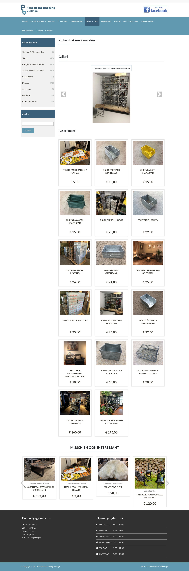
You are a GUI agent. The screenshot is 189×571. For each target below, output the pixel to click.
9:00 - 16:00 (110, 554)
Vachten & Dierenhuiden (38, 52)
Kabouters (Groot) (38, 101)
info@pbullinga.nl (29, 531)
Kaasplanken (38, 76)
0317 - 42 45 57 (29, 528)
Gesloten (109, 530)
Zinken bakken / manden (38, 70)
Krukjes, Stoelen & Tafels (38, 64)
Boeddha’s (38, 95)
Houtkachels (27, 30)
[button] (64, 94)
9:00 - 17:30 (110, 524)
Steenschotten (76, 21)
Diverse (38, 82)
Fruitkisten (62, 21)
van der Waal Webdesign (158, 566)
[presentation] (21, 483)
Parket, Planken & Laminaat (42, 21)
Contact (49, 30)
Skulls (38, 58)
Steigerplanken (147, 21)
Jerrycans (38, 89)
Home (24, 21)
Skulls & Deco (92, 21)
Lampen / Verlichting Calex (126, 21)
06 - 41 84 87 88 (29, 524)
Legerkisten (106, 21)
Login (95, 566)
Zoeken (39, 30)
